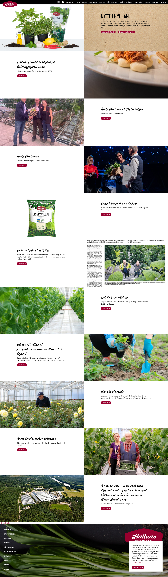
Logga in (163, 2)
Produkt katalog (81, 2)
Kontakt (155, 2)
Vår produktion (112, 2)
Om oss (148, 2)
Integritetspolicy (137, 562)
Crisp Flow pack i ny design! (119, 203)
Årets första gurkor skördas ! (36, 438)
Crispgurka (93, 2)
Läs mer (21, 76)
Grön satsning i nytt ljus (33, 250)
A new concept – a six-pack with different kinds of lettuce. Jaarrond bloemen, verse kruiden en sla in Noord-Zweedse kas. (123, 492)
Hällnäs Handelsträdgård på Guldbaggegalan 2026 (35, 64)
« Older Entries (5, 523)
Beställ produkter (125, 32)
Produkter (69, 2)
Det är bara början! (114, 297)
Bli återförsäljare (126, 2)
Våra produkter (107, 32)
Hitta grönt (139, 2)
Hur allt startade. (112, 391)
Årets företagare (28, 156)
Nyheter (102, 2)
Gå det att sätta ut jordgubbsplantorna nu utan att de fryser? (39, 349)
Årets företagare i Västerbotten (122, 109)
